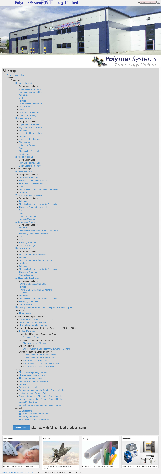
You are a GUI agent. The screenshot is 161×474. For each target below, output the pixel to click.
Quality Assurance (28, 417)
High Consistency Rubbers (31, 163)
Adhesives (23, 95)
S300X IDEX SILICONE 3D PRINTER (36, 319)
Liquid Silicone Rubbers (30, 89)
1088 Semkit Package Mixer (36, 361)
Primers (22, 101)
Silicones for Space (25, 172)
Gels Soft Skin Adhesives (30, 133)
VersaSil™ (25, 313)
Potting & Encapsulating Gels (32, 254)
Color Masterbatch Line (29, 387)
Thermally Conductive (29, 272)
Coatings (23, 192)
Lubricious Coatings (28, 115)
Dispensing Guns (31, 337)
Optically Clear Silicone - (43, 307)
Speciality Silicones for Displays (33, 381)
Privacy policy (31, 472)
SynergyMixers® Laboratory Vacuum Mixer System (46, 349)
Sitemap (13, 472)
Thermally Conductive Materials (33, 180)
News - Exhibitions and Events (34, 414)
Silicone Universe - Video (32, 375)
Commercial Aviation (25, 222)
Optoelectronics (23, 248)
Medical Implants (24, 83)
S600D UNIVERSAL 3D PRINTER (34, 322)
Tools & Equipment (27, 331)
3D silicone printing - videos (33, 325)
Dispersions (24, 107)
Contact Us (25, 411)
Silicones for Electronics (27, 278)
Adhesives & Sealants (29, 177)
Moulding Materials (27, 216)
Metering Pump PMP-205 (34, 343)
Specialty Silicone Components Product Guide (40, 405)
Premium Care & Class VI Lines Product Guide (40, 399)
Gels (21, 98)
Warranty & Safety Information (34, 420)
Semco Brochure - (39, 355)
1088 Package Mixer (41, 363)
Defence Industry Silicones (28, 195)
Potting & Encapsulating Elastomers (35, 260)
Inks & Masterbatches (29, 113)
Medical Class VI (24, 157)
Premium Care (23, 118)
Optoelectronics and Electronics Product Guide (40, 396)
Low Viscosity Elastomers (30, 104)
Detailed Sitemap (21, 428)
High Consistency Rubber (30, 92)
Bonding (22, 384)
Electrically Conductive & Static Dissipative (38, 189)
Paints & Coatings (27, 219)
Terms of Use (21, 472)
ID (139, 2)
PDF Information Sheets (31, 378)
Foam (21, 110)
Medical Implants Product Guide (33, 393)
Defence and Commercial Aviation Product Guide (41, 390)
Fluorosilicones (26, 275)
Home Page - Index (15, 75)
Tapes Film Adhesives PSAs (32, 183)
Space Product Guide (29, 402)
